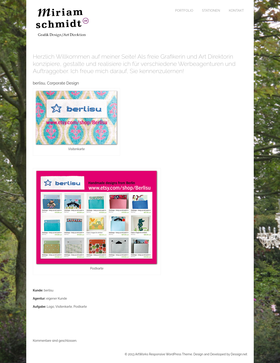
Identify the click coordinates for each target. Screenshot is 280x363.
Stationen (211, 11)
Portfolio (184, 11)
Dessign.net (239, 354)
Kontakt (236, 11)
